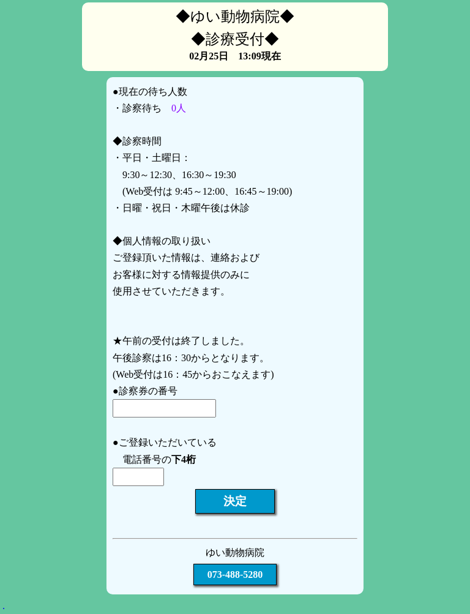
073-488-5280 (235, 574)
